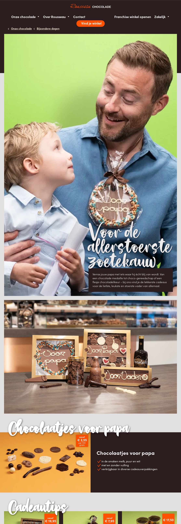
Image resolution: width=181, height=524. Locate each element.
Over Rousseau (56, 16)
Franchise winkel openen (132, 16)
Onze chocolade (25, 16)
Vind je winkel (91, 23)
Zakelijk (162, 16)
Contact (79, 16)
